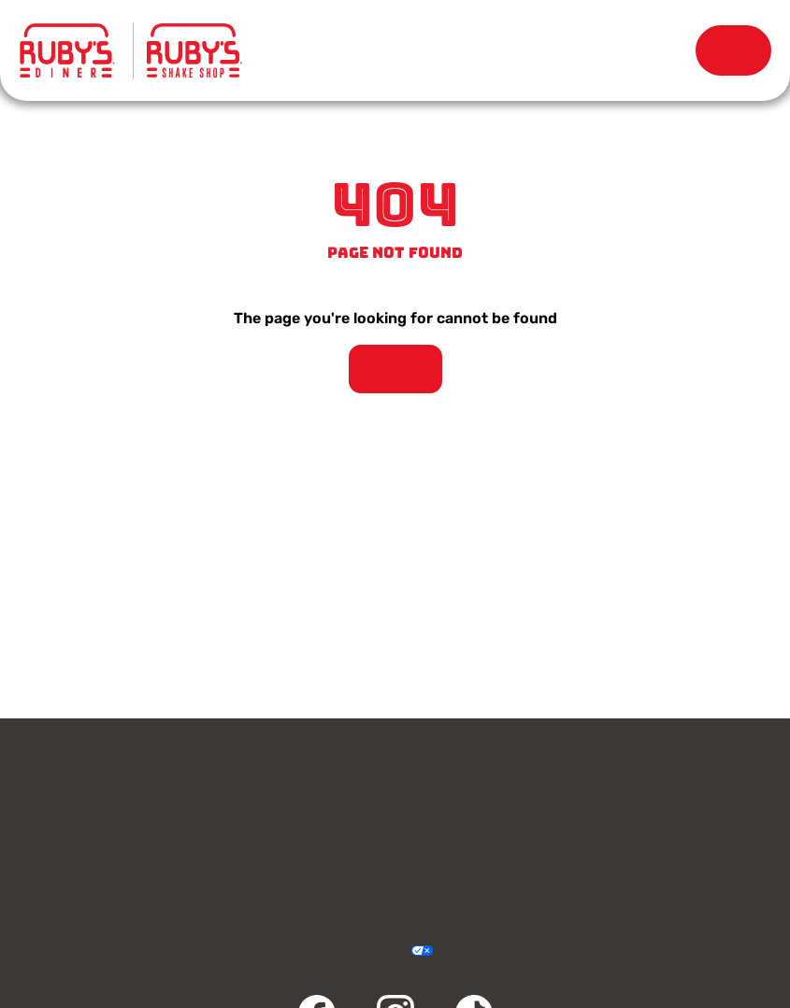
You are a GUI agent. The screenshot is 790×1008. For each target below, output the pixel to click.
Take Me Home (395, 369)
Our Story (531, 50)
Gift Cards (585, 783)
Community (204, 872)
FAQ (585, 872)
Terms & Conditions (327, 951)
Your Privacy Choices (401, 951)
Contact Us (204, 783)
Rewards (657, 50)
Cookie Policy (463, 951)
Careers (585, 827)
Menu (280, 46)
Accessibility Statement (363, 951)
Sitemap (501, 951)
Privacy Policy (289, 951)
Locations (406, 50)
